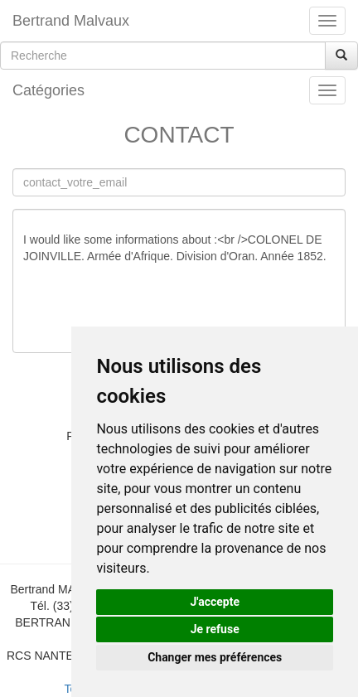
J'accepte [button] (214, 601)
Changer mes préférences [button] (215, 657)
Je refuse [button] (215, 629)
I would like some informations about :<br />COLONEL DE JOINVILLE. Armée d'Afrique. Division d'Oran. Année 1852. (179, 281)
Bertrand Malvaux (70, 20)
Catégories (48, 90)
